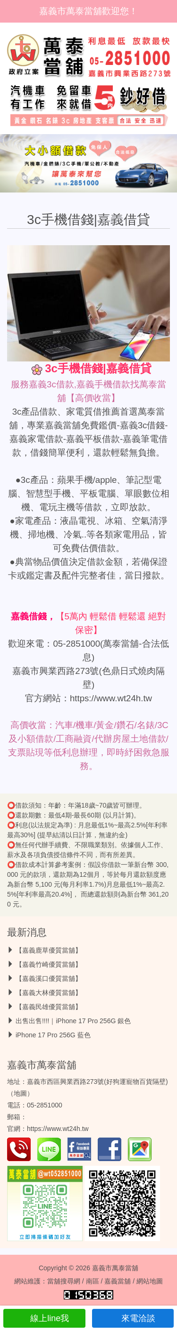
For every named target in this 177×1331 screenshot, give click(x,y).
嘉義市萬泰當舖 (41, 1064)
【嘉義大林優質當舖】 (49, 992)
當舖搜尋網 (63, 1281)
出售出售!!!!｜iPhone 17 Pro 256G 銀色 (73, 1021)
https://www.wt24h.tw (111, 698)
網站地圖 (149, 1281)
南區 (92, 1281)
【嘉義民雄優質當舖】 (49, 1006)
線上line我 (44, 1318)
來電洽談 (132, 1318)
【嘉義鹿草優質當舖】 (49, 950)
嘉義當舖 (117, 1281)
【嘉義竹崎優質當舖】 (49, 964)
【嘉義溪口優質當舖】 (49, 978)
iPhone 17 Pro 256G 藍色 (53, 1035)
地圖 (20, 1093)
